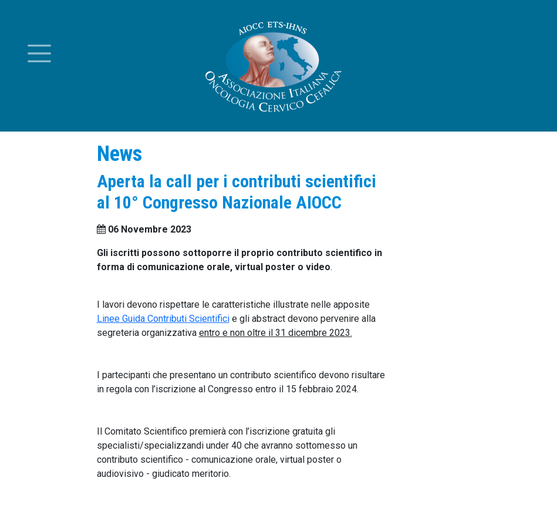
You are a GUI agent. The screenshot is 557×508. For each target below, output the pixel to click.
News (119, 153)
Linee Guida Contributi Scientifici (163, 318)
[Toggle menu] (39, 53)
